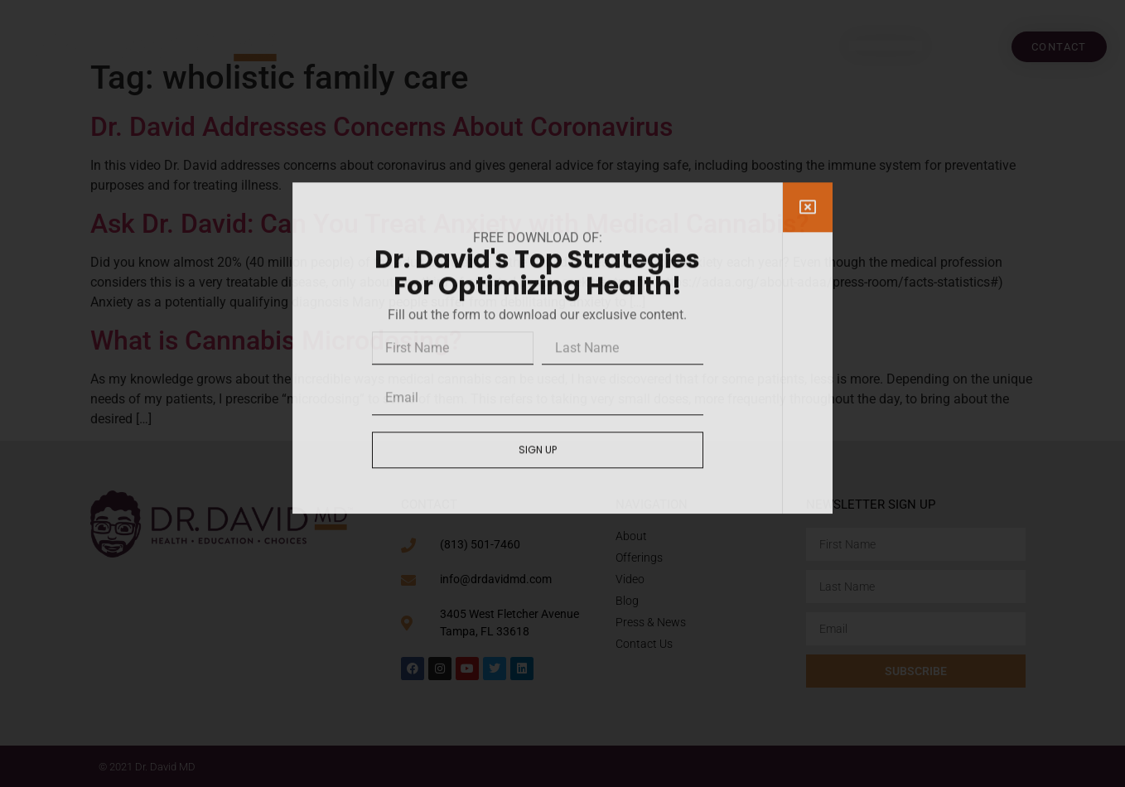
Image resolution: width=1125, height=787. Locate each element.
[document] (562, 393)
